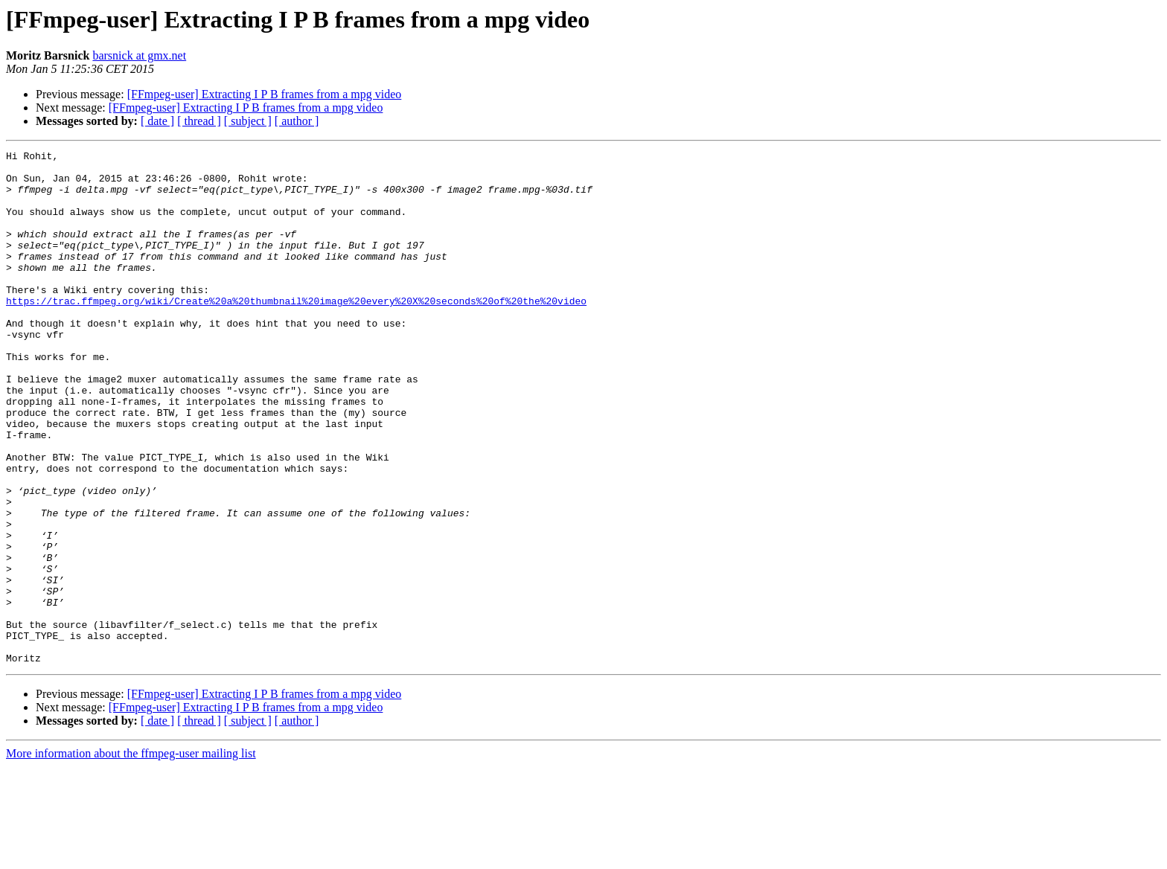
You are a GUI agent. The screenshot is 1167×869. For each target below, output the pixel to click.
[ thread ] (199, 121)
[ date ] (157, 121)
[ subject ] (248, 121)
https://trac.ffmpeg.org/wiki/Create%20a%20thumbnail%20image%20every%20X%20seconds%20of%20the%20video (296, 332)
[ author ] (297, 121)
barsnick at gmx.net (139, 55)
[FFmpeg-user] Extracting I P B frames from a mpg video (264, 94)
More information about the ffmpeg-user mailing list (131, 856)
